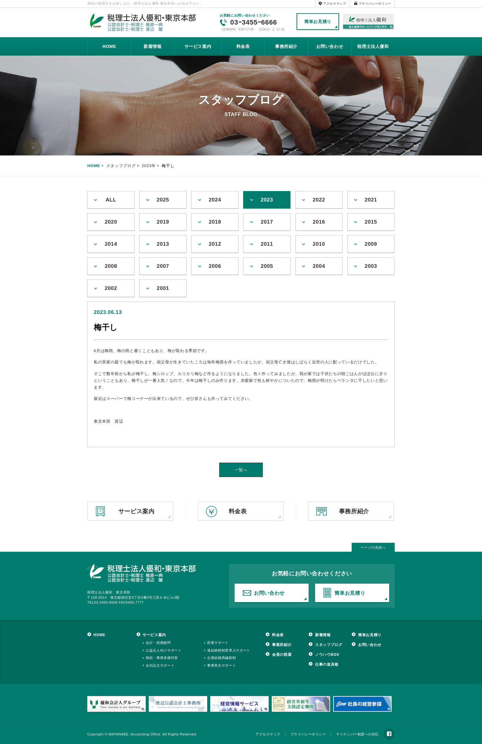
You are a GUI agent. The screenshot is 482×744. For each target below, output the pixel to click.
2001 (163, 288)
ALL (110, 200)
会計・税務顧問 (158, 642)
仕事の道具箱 (326, 664)
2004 (319, 266)
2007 (163, 266)
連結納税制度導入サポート (228, 650)
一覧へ (241, 470)
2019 (163, 222)
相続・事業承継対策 (162, 658)
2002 (111, 288)
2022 (319, 200)
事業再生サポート (221, 665)
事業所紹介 (281, 645)
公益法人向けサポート (164, 650)
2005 (267, 266)
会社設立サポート (160, 665)
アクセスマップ (334, 3)
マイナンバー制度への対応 (357, 734)
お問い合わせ (329, 46)
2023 (267, 200)
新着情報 (153, 46)
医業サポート (218, 642)
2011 (267, 244)
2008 (111, 266)
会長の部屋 (281, 654)
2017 (267, 222)
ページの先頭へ (373, 547)
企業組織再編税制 (221, 658)
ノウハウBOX (327, 654)
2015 (371, 222)
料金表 (243, 46)
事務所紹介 (286, 46)
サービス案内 (197, 46)
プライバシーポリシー (375, 3)
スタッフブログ (328, 645)
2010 (319, 244)
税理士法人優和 (368, 21)
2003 (371, 266)
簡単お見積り (317, 21)
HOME (109, 46)
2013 (163, 244)
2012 (215, 244)
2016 (319, 222)
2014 (111, 244)
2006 (215, 266)
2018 (215, 222)
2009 (371, 244)
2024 (215, 200)
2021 (371, 200)
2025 (163, 200)
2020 (111, 222)
